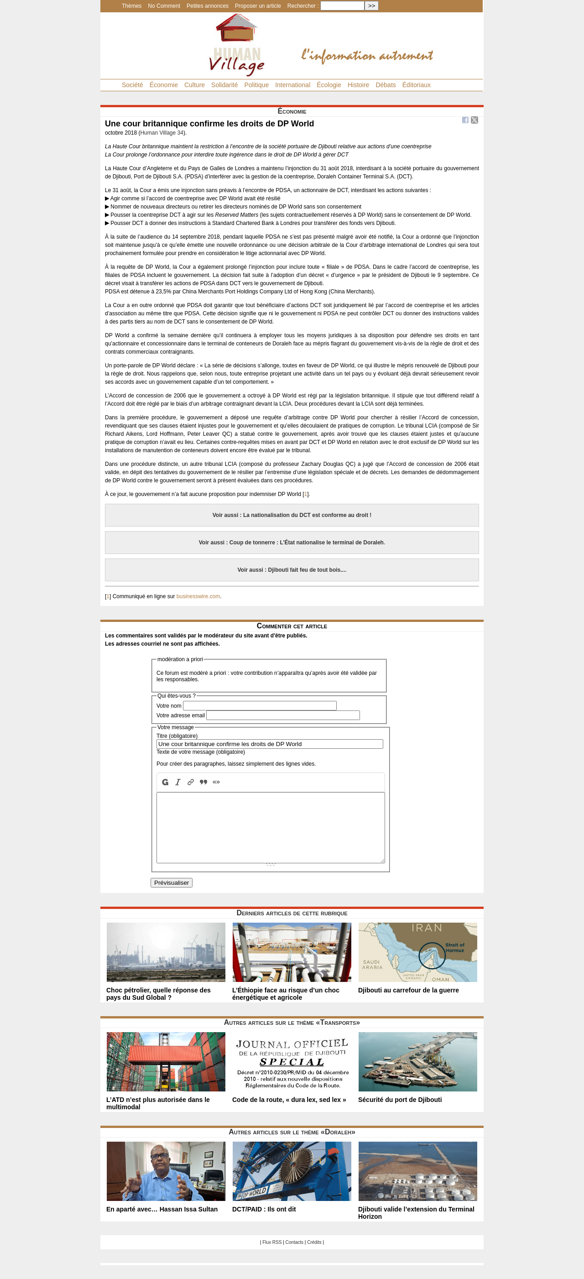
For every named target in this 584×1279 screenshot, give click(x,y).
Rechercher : (303, 6)
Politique (256, 85)
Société (132, 85)
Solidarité (224, 85)
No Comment (164, 6)
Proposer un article (258, 6)
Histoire (358, 85)
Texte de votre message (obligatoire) (200, 752)
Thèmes (131, 6)
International (292, 85)
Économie (164, 85)
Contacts (294, 1255)
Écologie (329, 85)
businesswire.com (198, 596)
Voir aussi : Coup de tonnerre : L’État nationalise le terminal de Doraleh (291, 542)
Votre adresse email (180, 715)
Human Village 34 (161, 133)
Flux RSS (272, 1255)
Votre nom (169, 706)
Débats (385, 85)
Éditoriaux (416, 85)
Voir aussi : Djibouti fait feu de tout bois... (291, 570)
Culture (194, 85)
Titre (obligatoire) (177, 736)
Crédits (314, 1255)
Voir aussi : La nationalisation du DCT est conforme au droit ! (292, 515)
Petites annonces (208, 6)
